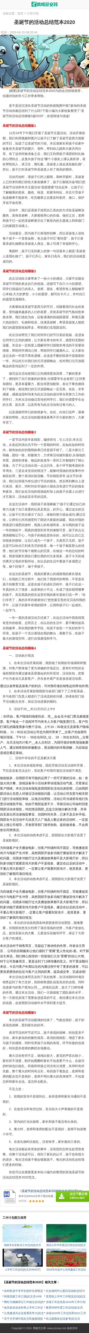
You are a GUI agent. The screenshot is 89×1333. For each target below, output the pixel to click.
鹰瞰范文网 (39, 1328)
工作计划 (33, 13)
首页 (20, 13)
